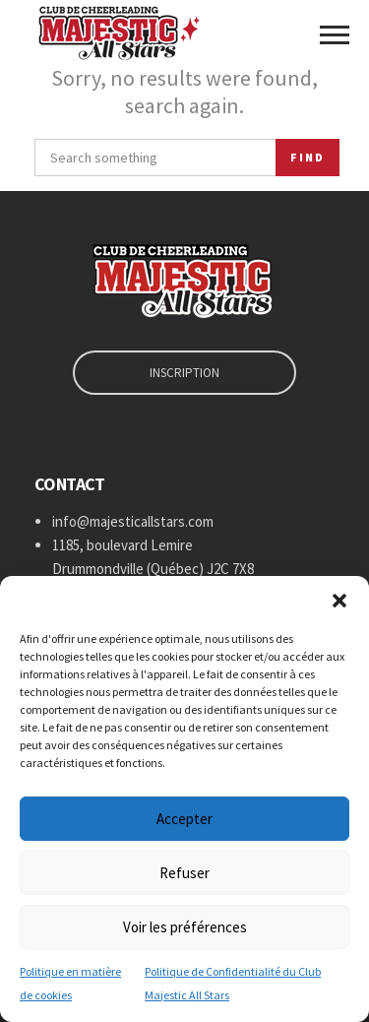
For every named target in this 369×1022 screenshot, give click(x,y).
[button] (339, 600)
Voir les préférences (185, 927)
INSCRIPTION (184, 372)
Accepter (184, 818)
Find (307, 157)
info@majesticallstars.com (133, 521)
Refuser (184, 872)
